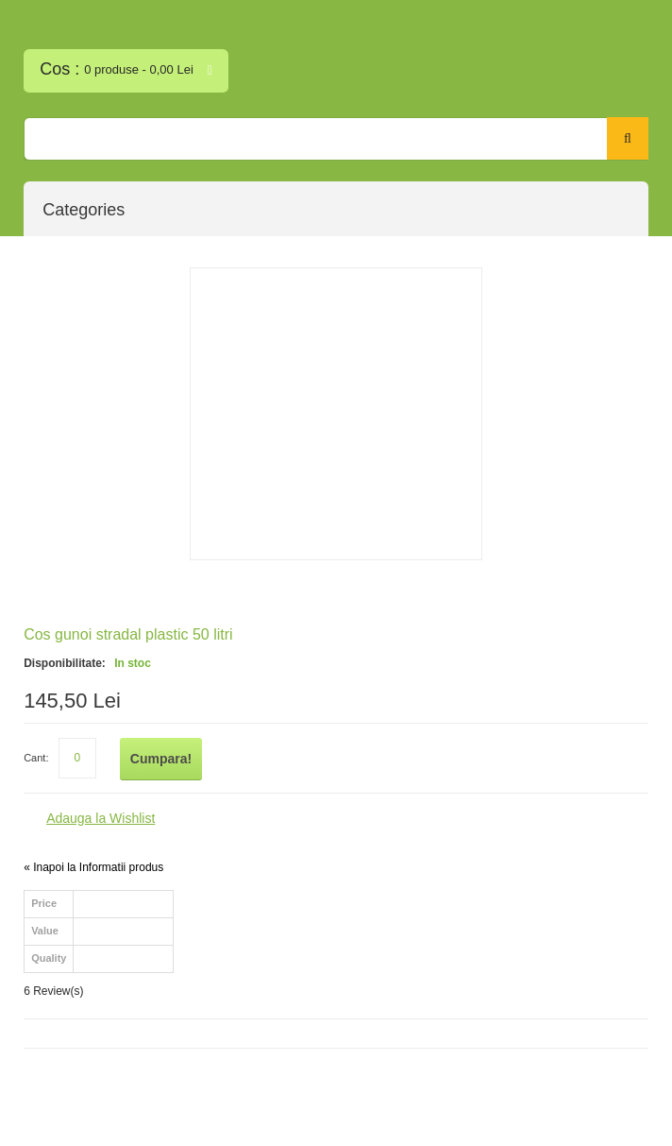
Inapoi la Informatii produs (93, 867)
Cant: (36, 757)
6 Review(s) (53, 991)
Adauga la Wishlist (100, 818)
